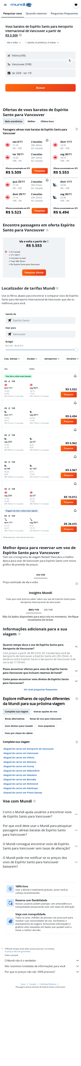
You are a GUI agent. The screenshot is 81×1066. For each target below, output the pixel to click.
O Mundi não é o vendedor (42, 960)
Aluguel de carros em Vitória (18, 757)
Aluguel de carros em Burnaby (19, 779)
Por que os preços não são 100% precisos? (42, 972)
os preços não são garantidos (17, 951)
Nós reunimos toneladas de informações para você (42, 966)
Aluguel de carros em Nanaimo (20, 775)
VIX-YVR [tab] (40, 574)
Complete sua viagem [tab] (16, 711)
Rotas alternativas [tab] (14, 718)
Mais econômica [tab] (13, 121)
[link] (34, 272)
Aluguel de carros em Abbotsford (21, 770)
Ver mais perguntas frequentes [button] (40, 689)
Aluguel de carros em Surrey (18, 766)
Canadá (32, 984)
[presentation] (20, 35)
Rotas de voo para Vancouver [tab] (46, 718)
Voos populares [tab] (46, 725)
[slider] (76, 350)
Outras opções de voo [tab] (45, 711)
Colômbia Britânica (48, 984)
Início (23, 984)
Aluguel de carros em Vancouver (20, 753)
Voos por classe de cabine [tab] (19, 733)
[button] (5, 4)
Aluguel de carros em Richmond (20, 783)
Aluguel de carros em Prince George (22, 792)
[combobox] (14, 42)
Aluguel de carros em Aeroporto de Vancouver (28, 748)
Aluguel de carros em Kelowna (19, 761)
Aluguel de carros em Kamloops (20, 788)
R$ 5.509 (11, 35)
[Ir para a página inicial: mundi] (21, 5)
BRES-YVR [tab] (34, 609)
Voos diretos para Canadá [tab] (19, 725)
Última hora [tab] (47, 121)
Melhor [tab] (31, 121)
